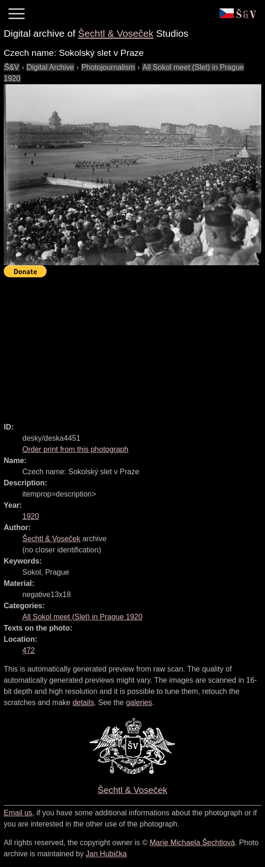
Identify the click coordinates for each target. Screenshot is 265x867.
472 (28, 650)
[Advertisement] (134, 346)
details (83, 702)
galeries (139, 702)
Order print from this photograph (75, 449)
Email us (18, 813)
